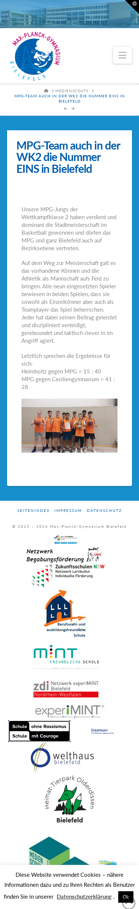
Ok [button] (126, 897)
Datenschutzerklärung (84, 896)
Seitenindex (33, 510)
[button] (122, 55)
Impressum (68, 510)
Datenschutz (104, 510)
